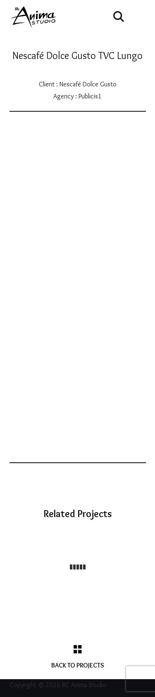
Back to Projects (77, 665)
